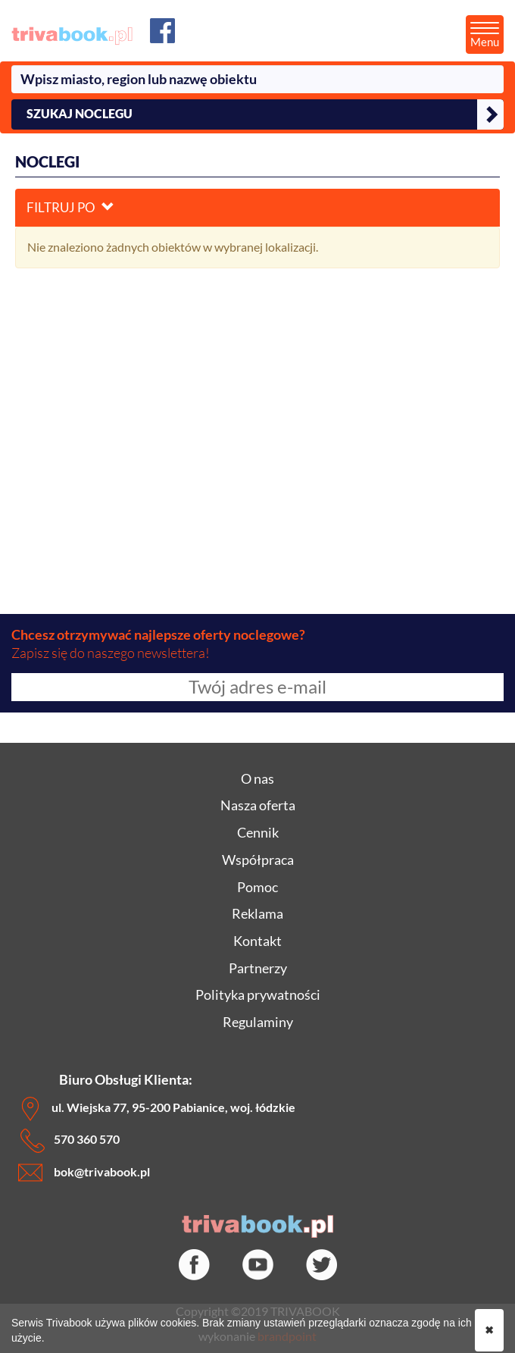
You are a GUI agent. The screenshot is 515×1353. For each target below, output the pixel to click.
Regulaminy (258, 1021)
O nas (257, 778)
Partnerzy (258, 968)
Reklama (257, 913)
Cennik (258, 832)
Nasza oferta (257, 805)
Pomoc (257, 887)
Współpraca (258, 859)
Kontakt (257, 940)
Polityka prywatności (257, 994)
